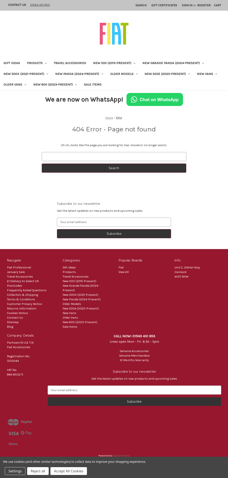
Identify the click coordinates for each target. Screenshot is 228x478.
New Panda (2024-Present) (79, 74)
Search (140, 5)
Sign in (187, 5)
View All (123, 272)
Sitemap (13, 322)
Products (37, 63)
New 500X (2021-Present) (25, 74)
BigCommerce (121, 455)
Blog (10, 327)
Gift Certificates (164, 5)
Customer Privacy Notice (24, 304)
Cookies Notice (17, 313)
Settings (15, 471)
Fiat (121, 267)
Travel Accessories (70, 63)
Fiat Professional (19, 267)
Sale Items (93, 84)
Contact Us (17, 5)
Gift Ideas (11, 63)
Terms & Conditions (21, 299)
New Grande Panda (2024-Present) (173, 63)
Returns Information (21, 308)
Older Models (124, 74)
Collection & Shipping (22, 295)
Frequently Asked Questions (27, 290)
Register (204, 5)
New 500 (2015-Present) (114, 63)
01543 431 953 (40, 5)
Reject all (38, 471)
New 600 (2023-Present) (55, 84)
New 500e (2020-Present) (167, 74)
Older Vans (14, 84)
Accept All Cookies (68, 471)
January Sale (16, 272)
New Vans (207, 74)
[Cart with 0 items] (217, 5)
